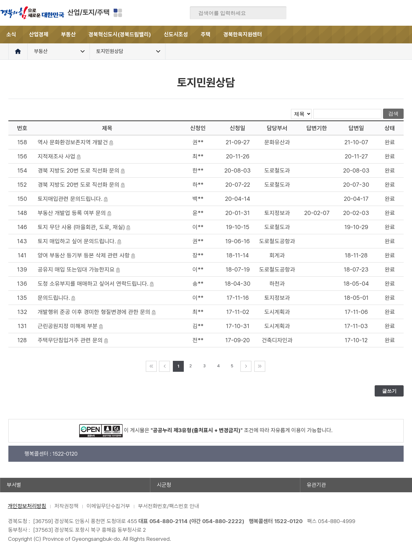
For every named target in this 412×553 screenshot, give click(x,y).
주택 (206, 34)
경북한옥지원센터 (242, 34)
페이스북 (344, 13)
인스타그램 (394, 13)
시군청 (164, 485)
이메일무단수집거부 (108, 506)
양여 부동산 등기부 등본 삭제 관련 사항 (84, 255)
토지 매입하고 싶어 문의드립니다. (77, 241)
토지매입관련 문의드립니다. (70, 198)
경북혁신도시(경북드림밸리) (120, 34)
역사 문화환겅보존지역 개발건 (73, 142)
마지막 (259, 366)
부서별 (14, 485)
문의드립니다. (54, 297)
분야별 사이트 (118, 13)
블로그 (356, 13)
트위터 (369, 13)
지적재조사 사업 (56, 156)
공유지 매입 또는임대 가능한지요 (76, 269)
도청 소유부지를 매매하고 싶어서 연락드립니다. (93, 283)
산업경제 (38, 34)
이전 (164, 366)
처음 (151, 366)
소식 (11, 34)
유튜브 (407, 13)
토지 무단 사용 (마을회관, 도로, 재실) (81, 227)
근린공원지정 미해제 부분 (68, 326)
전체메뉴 (403, 34)
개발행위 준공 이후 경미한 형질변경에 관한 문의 (94, 311)
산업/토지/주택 (88, 12)
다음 (245, 366)
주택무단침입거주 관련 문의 (70, 340)
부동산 (68, 34)
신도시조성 (176, 34)
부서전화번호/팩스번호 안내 (168, 506)
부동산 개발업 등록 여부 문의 (72, 213)
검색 (277, 13)
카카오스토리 (382, 13)
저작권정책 (66, 506)
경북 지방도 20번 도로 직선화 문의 (78, 170)
